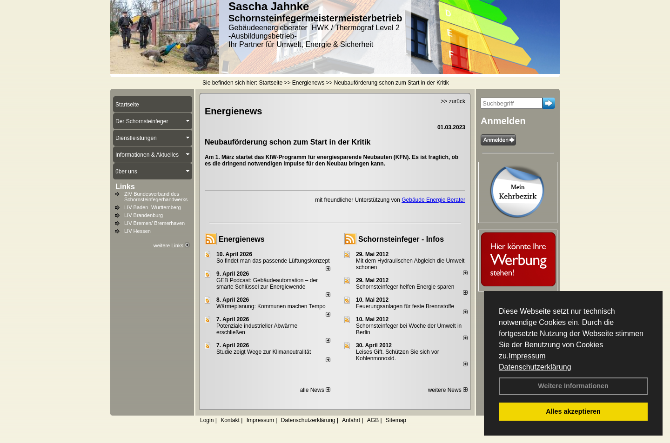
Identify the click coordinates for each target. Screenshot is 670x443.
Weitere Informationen (573, 386)
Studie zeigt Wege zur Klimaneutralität (263, 352)
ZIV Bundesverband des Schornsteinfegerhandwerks (156, 196)
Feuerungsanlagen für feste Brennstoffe (405, 306)
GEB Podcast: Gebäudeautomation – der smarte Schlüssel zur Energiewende (267, 283)
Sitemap (396, 420)
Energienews (242, 239)
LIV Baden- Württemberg (152, 207)
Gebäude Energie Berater (433, 200)
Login (207, 420)
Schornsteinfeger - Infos (401, 239)
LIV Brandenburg (143, 215)
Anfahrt (351, 420)
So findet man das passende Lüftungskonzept (273, 261)
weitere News (448, 390)
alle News (315, 390)
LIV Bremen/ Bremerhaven (154, 223)
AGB (373, 420)
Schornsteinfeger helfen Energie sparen (405, 287)
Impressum (527, 356)
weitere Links (171, 245)
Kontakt (230, 420)
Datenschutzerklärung (535, 367)
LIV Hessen (137, 231)
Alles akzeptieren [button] (573, 411)
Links (125, 187)
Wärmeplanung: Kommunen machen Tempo (271, 306)
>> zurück (453, 101)
